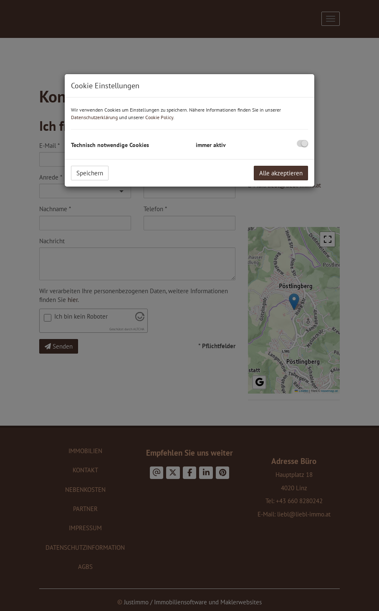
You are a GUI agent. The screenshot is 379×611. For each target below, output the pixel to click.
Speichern (89, 173)
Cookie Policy (159, 117)
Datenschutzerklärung (94, 117)
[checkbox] (302, 143)
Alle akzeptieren (281, 173)
